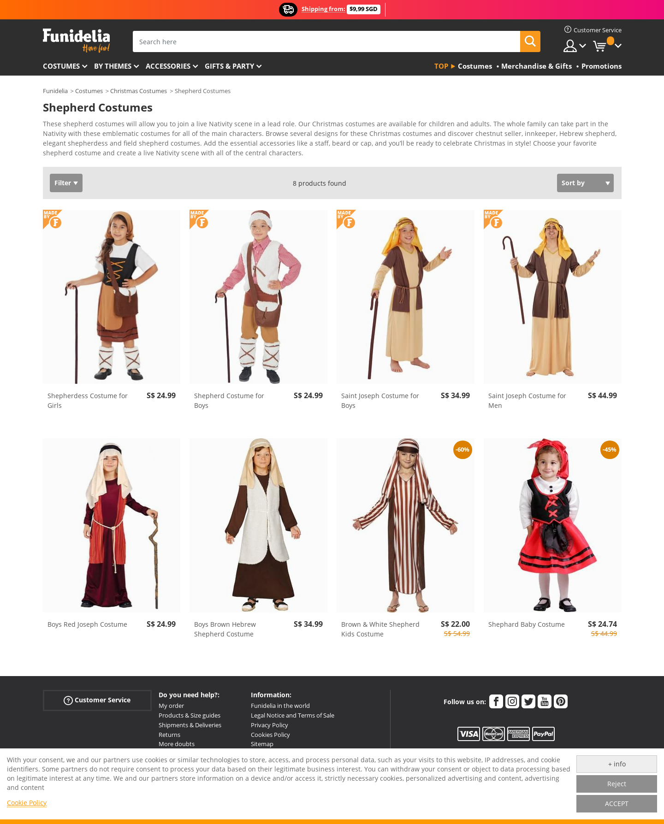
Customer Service (97, 700)
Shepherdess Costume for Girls (87, 400)
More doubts (177, 744)
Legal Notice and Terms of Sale (292, 715)
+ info (617, 763)
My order (171, 705)
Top (441, 66)
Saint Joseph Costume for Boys (380, 400)
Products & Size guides (189, 715)
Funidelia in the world (280, 705)
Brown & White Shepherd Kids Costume (380, 629)
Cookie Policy (27, 802)
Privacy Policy (269, 725)
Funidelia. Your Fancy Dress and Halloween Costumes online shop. (76, 41)
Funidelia (55, 91)
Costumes (61, 66)
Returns (169, 734)
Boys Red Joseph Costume (87, 624)
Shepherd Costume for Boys (229, 400)
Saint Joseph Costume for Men (527, 400)
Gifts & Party (229, 66)
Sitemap (262, 744)
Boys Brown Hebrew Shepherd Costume (225, 629)
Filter (62, 182)
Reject (616, 783)
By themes (112, 66)
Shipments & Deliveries (190, 725)
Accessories (168, 66)
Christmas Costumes (138, 91)
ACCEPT (616, 803)
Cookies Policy (270, 734)
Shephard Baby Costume (526, 624)
